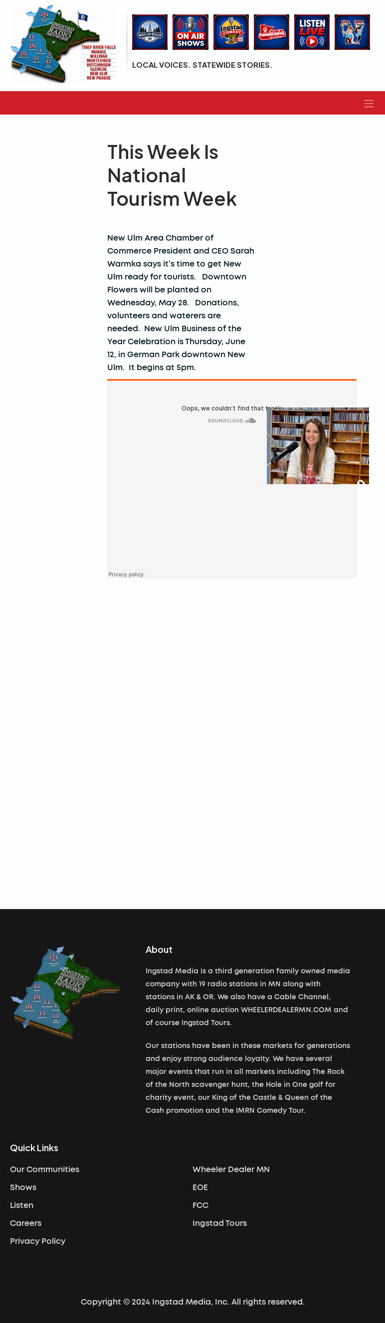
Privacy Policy (37, 1241)
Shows (23, 1187)
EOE (200, 1187)
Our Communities (44, 1170)
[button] (369, 103)
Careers (25, 1223)
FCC (200, 1205)
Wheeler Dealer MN (231, 1170)
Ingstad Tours (219, 1223)
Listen (21, 1205)
